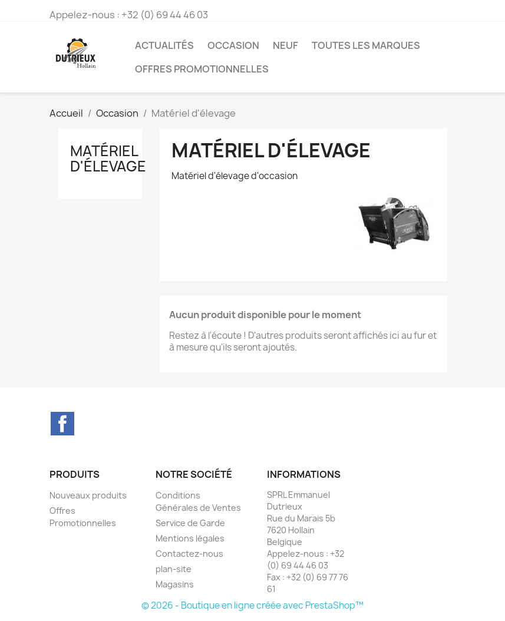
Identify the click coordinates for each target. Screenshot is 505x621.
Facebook (62, 423)
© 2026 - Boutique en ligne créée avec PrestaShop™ (252, 605)
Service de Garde (190, 522)
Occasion (233, 45)
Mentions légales (190, 538)
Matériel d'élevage (108, 158)
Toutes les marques (366, 45)
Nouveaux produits (88, 495)
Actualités (164, 45)
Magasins (175, 584)
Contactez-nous (189, 553)
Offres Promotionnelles (202, 68)
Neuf (285, 45)
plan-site (174, 568)
